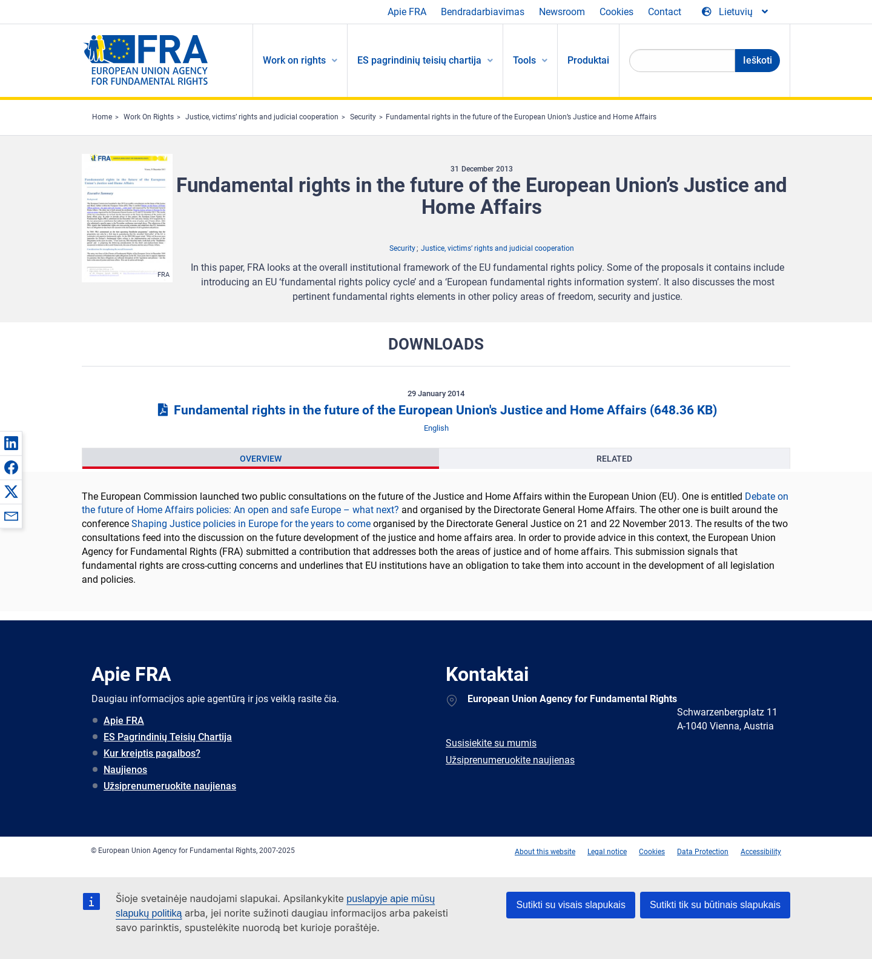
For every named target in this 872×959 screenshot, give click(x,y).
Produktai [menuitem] (588, 60)
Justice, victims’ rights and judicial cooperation (262, 117)
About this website (545, 852)
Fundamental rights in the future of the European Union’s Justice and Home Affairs (521, 117)
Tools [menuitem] (524, 60)
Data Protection (702, 852)
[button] (11, 443)
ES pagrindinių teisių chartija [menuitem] (419, 60)
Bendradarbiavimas (482, 12)
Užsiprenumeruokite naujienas (170, 786)
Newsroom (562, 12)
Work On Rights (149, 117)
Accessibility (761, 852)
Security (363, 117)
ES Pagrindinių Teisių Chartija (168, 737)
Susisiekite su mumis (491, 743)
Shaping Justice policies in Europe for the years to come (251, 523)
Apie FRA (407, 12)
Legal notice (607, 852)
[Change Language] (735, 12)
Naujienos (125, 769)
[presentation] (260, 458)
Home (102, 117)
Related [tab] (614, 458)
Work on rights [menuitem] (294, 60)
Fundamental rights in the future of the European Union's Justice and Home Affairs (436, 410)
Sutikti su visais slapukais (571, 905)
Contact (664, 12)
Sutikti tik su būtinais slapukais (715, 905)
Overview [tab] (261, 458)
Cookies (616, 12)
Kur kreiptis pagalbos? (152, 753)
